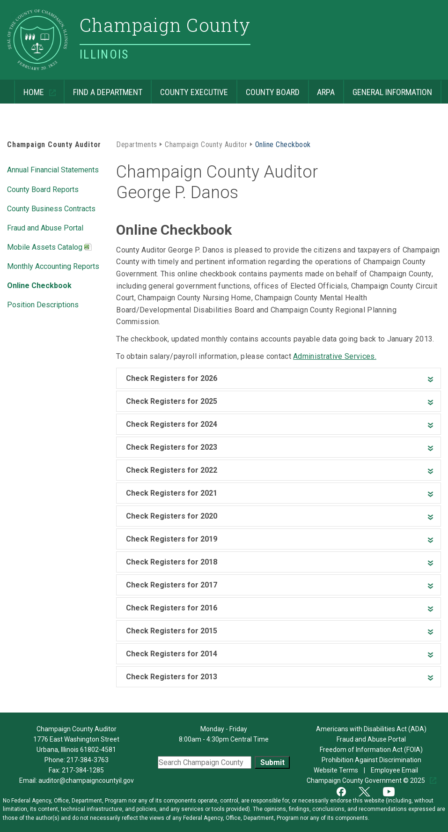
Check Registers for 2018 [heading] (171, 561)
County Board (268, 88)
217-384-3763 (87, 760)
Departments (136, 144)
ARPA (321, 88)
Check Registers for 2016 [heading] (171, 607)
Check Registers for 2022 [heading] (171, 470)
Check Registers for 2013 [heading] (171, 676)
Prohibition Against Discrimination (371, 760)
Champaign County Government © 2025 (366, 780)
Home (30, 88)
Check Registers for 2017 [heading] (171, 584)
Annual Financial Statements (53, 169)
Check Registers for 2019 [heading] (171, 539)
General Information (387, 88)
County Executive (189, 88)
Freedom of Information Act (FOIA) (371, 749)
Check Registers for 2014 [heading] (171, 653)
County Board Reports (43, 189)
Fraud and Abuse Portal (45, 227)
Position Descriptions (43, 304)
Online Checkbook (39, 285)
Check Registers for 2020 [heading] (171, 516)
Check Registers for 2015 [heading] (171, 630)
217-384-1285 (83, 770)
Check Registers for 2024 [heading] (171, 424)
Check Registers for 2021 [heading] (171, 493)
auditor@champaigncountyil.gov (86, 780)
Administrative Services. (334, 356)
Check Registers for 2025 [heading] (171, 401)
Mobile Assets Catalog (49, 248)
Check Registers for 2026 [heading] (171, 378)
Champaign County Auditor (54, 144)
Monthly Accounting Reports (53, 265)
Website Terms (337, 770)
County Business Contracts (51, 208)
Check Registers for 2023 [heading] (171, 447)
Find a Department (103, 88)
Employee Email (395, 770)
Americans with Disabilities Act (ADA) (371, 729)
